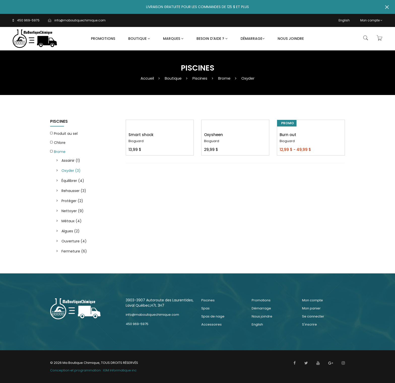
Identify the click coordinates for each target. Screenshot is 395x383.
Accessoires (211, 324)
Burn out (288, 134)
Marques (173, 38)
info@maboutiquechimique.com (80, 20)
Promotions (103, 38)
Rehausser (73, 190)
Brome (224, 78)
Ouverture (74, 241)
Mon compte (371, 20)
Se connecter (313, 316)
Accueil (147, 78)
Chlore (59, 142)
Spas (205, 308)
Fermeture (74, 251)
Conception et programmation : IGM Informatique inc (93, 370)
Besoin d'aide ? (211, 38)
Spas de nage (212, 316)
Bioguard (136, 141)
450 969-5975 (28, 20)
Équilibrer (72, 180)
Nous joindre (291, 38)
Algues (70, 231)
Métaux (71, 221)
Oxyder (247, 78)
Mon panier (311, 308)
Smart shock (140, 134)
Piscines (199, 78)
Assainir (70, 160)
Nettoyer (72, 210)
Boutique (139, 38)
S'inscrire (309, 324)
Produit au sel (66, 133)
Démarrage (253, 38)
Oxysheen (213, 134)
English (344, 20)
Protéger (72, 200)
